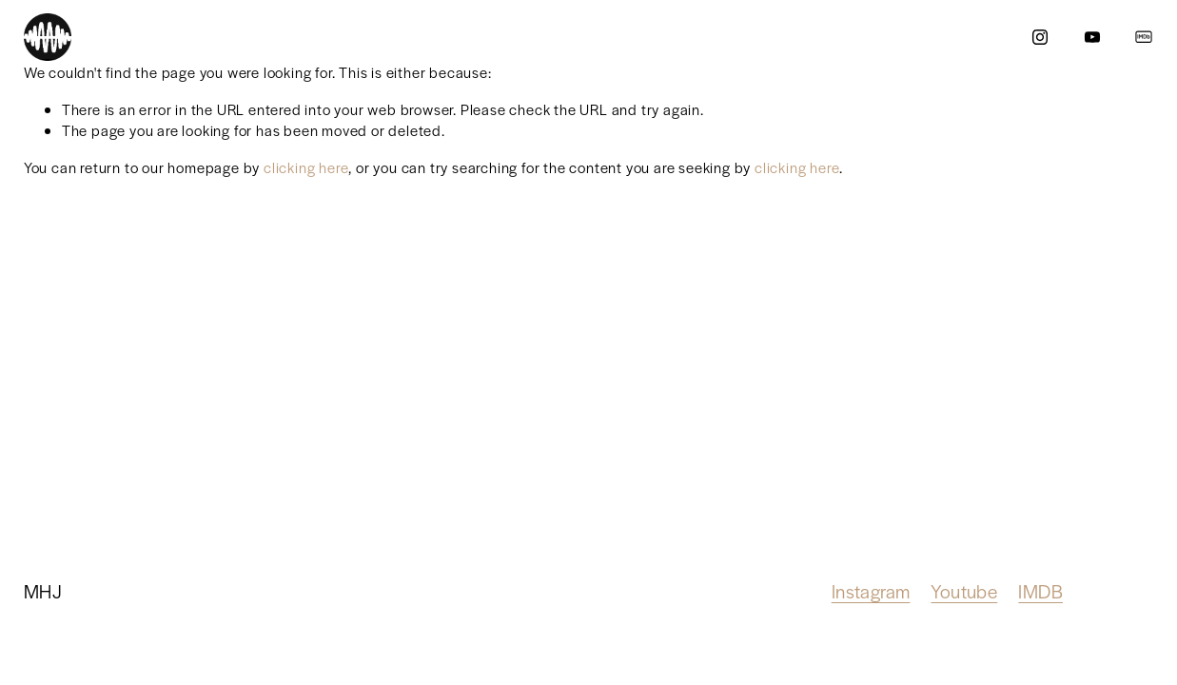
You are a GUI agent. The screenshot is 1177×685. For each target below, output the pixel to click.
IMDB (1040, 591)
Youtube (964, 591)
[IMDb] (1143, 37)
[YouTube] (1092, 37)
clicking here (306, 167)
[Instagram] (1039, 37)
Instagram (871, 591)
